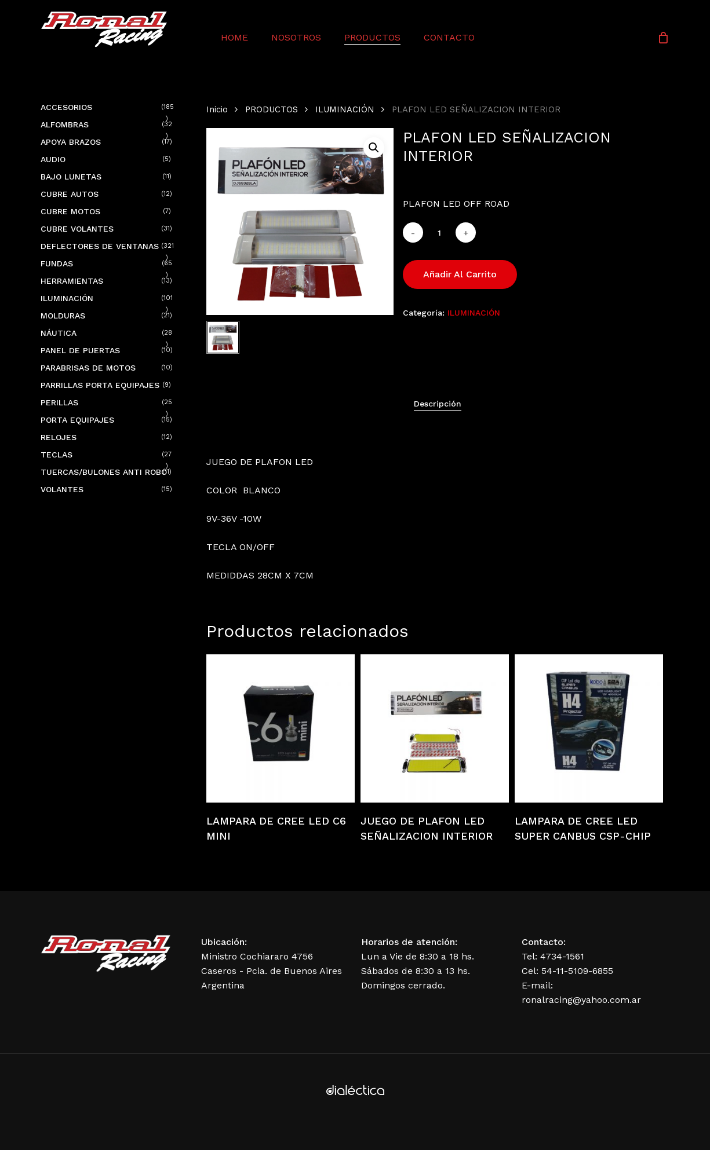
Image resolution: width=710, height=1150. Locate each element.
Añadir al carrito (460, 274)
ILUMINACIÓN (344, 109)
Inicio (217, 109)
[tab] (437, 403)
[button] (373, 147)
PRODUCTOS (271, 109)
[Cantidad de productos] (439, 232)
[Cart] (663, 37)
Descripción (437, 403)
